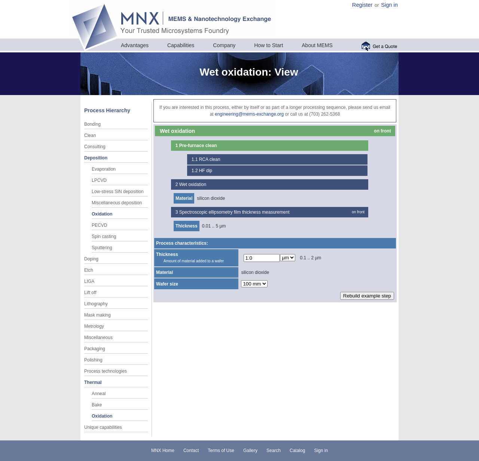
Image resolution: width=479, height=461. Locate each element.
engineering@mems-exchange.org (249, 114)
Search (273, 450)
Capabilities (180, 45)
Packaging (94, 348)
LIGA (89, 281)
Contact (191, 450)
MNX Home (162, 450)
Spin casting (104, 236)
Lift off (90, 292)
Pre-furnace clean (198, 145)
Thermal (93, 382)
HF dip (205, 170)
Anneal (99, 393)
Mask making (97, 315)
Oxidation (102, 214)
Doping (91, 259)
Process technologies (105, 371)
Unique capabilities (103, 427)
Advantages (135, 45)
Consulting (95, 146)
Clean (90, 135)
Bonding (92, 124)
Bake (97, 404)
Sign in (389, 5)
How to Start (268, 45)
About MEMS (317, 45)
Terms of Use (221, 450)
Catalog (297, 450)
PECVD (99, 225)
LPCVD (99, 180)
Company (224, 45)
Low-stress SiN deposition (118, 191)
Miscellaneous (98, 337)
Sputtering (102, 247)
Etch (88, 270)
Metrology (94, 326)
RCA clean (209, 159)
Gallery (250, 450)
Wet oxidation (193, 184)
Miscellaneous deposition (117, 202)
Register (362, 5)
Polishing (93, 360)
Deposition (95, 158)
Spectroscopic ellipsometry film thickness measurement (234, 212)
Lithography (96, 303)
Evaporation (104, 169)
